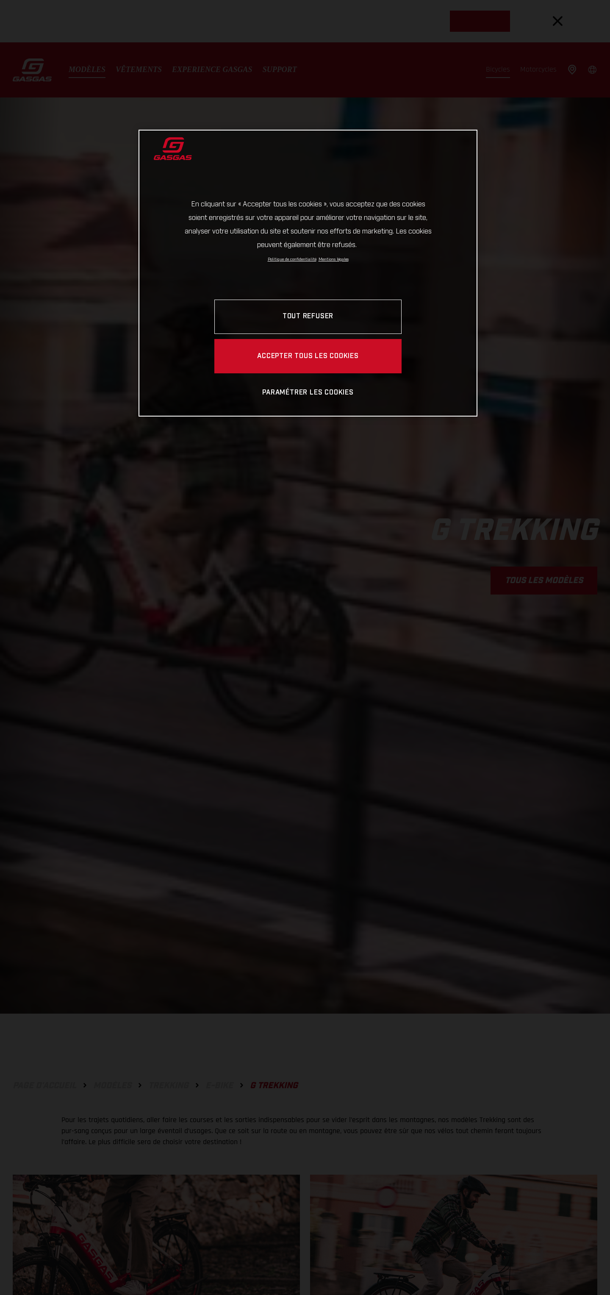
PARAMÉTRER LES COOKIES (307, 392)
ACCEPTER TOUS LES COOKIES (308, 356)
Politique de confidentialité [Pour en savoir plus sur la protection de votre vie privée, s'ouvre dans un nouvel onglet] (292, 259)
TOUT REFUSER (308, 316)
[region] (308, 273)
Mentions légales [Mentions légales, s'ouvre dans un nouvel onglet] (334, 259)
